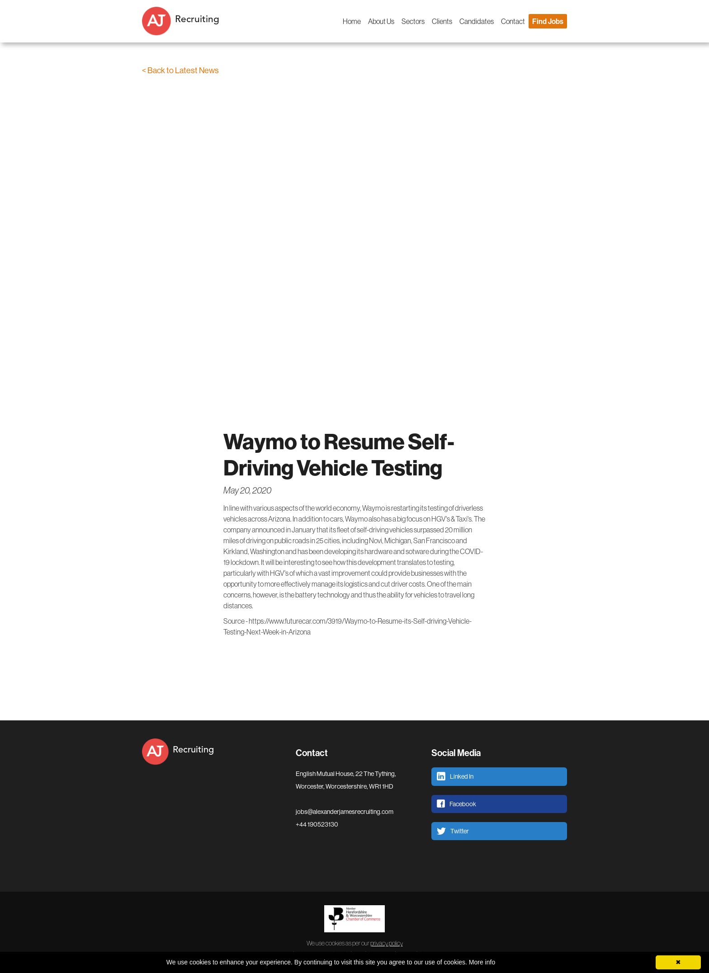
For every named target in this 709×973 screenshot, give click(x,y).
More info (482, 962)
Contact (513, 21)
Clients (442, 21)
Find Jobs (547, 21)
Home (352, 21)
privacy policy (386, 943)
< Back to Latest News (180, 70)
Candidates (476, 21)
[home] (201, 21)
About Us (381, 21)
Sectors (413, 21)
